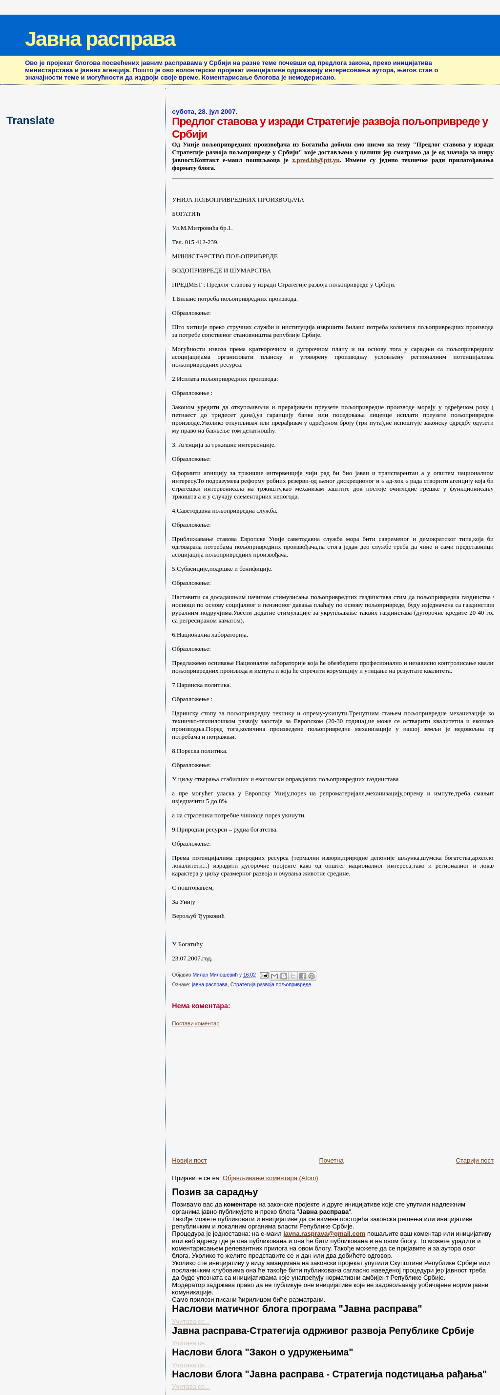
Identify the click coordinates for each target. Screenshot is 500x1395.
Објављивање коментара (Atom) (270, 1178)
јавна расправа (210, 984)
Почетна (331, 1160)
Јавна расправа (100, 38)
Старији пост (475, 1160)
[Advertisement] (245, 1088)
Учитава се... (191, 1321)
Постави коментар (195, 1023)
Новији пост (189, 1160)
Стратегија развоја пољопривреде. (271, 984)
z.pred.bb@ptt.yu (315, 160)
